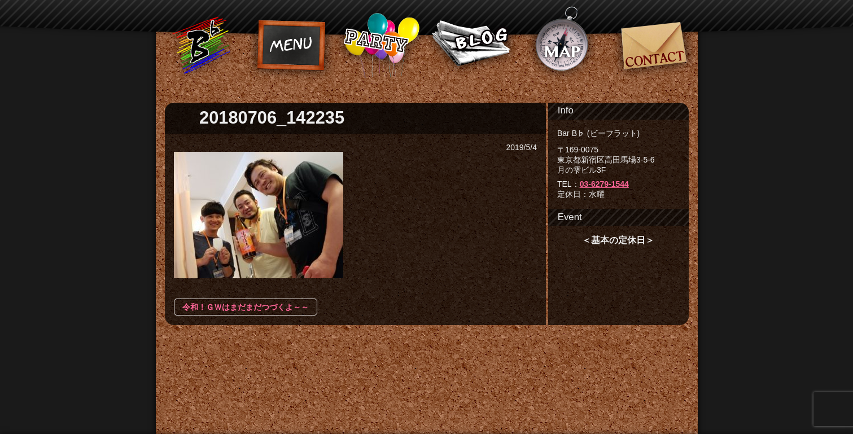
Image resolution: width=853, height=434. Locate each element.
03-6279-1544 (604, 183)
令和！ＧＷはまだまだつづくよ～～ (245, 307)
